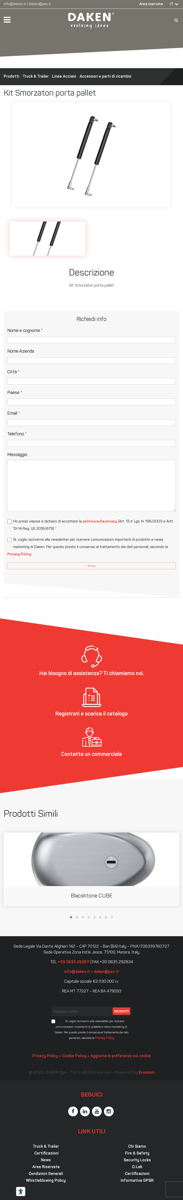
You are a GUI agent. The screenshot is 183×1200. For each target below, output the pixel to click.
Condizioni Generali (46, 1174)
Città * (13, 372)
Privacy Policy (19, 554)
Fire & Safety (137, 1153)
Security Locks (137, 1160)
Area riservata (151, 4)
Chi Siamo (137, 1147)
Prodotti (11, 77)
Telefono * (17, 434)
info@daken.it (15, 4)
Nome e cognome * (25, 331)
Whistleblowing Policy (46, 1181)
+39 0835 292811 (74, 962)
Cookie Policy (74, 1056)
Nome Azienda (20, 351)
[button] (71, 917)
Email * (13, 413)
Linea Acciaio (64, 77)
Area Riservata (46, 1167)
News (46, 1160)
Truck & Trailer (36, 77)
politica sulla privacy (100, 521)
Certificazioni (46, 1153)
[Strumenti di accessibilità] (20, 1191)
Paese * (14, 393)
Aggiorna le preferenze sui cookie (121, 1056)
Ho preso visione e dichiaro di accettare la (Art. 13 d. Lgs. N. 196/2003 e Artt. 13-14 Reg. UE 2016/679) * (93, 525)
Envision (147, 1073)
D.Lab (137, 1167)
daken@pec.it (40, 4)
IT (171, 4)
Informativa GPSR (137, 1181)
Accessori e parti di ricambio (105, 77)
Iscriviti (121, 1011)
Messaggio (17, 455)
